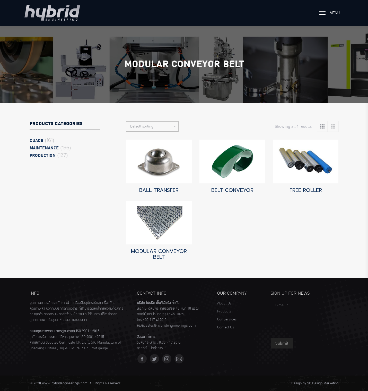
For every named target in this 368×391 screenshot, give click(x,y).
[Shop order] (152, 126)
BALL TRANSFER (159, 190)
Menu (335, 13)
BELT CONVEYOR (232, 190)
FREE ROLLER (306, 190)
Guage (36, 141)
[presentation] (310, 323)
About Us (224, 303)
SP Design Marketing (322, 383)
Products (224, 311)
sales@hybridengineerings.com (171, 325)
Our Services (226, 319)
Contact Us (225, 327)
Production (43, 155)
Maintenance (44, 148)
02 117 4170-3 (156, 320)
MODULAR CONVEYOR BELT (159, 254)
